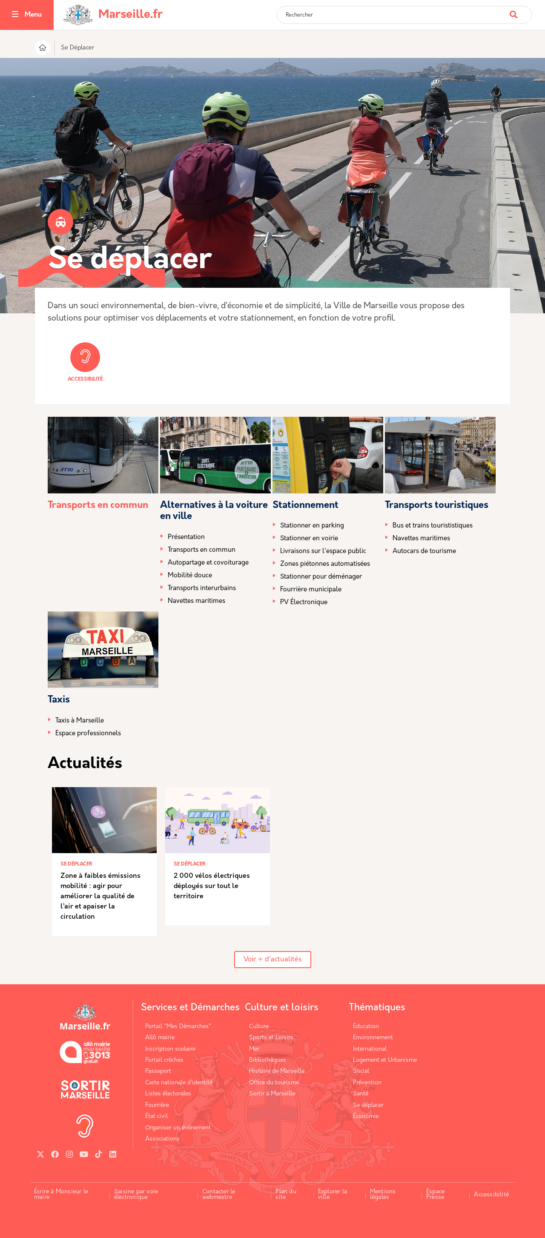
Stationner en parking (312, 526)
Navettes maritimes (196, 601)
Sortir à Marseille (272, 1094)
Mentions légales (383, 1195)
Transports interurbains (202, 588)
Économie (366, 1116)
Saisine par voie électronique (136, 1195)
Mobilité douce (190, 576)
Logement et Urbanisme (385, 1060)
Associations (162, 1139)
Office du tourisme (274, 1083)
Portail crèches (164, 1060)
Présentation (186, 537)
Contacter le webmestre (218, 1195)
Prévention (367, 1083)
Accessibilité (85, 362)
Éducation (366, 1026)
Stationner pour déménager (321, 577)
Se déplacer (368, 1105)
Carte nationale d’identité (178, 1083)
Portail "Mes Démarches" (178, 1026)
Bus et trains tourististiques (433, 526)
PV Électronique (303, 602)
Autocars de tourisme (424, 551)
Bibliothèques (267, 1060)
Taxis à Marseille (79, 721)
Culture (259, 1026)
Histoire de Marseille (276, 1071)
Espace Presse (435, 1195)
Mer (254, 1049)
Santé (360, 1094)
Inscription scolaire (170, 1049)
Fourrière (157, 1105)
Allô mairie (160, 1037)
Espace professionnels (88, 734)
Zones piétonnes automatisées (325, 564)
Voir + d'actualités (273, 959)
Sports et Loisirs (271, 1037)
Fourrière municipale (310, 590)
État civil (156, 1116)
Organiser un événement (178, 1128)
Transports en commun (98, 505)
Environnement (373, 1037)
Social (361, 1071)
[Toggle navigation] (15, 15)
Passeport (158, 1071)
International (370, 1049)
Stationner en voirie (309, 539)
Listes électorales (168, 1094)
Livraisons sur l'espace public (323, 551)
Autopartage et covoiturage (208, 563)
